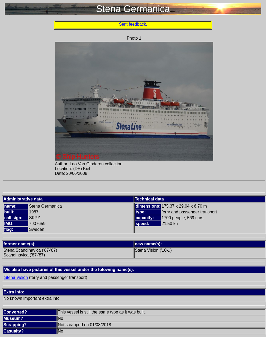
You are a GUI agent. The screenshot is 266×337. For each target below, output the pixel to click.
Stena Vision (16, 277)
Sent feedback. (133, 24)
